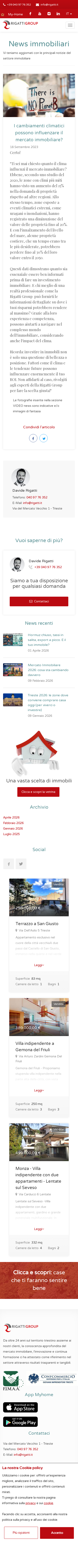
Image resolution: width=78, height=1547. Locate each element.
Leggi (39, 965)
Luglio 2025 (11, 834)
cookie (48, 1503)
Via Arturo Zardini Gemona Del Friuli (38, 1059)
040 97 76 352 (36, 497)
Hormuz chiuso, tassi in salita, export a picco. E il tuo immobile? (47, 640)
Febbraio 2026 (13, 823)
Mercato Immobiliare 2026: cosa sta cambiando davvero (48, 670)
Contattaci (39, 601)
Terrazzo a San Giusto (36, 923)
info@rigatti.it (49, 4)
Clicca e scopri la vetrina (38, 792)
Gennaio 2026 (13, 828)
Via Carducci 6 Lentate (34, 1194)
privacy (31, 1503)
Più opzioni (21, 1533)
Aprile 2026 (11, 817)
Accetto (57, 1533)
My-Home (15, 14)
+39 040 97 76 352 (19, 4)
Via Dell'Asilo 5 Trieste (34, 930)
